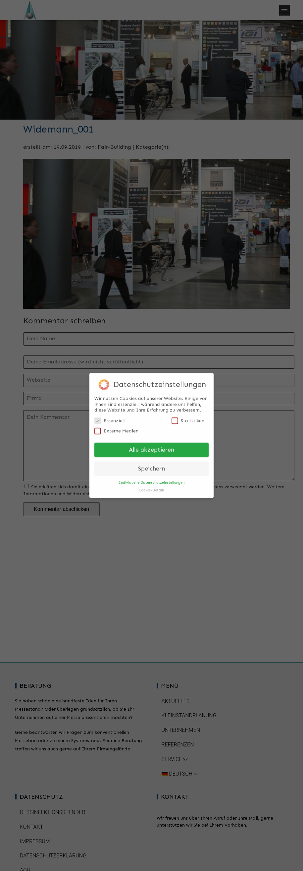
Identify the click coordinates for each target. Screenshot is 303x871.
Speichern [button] (151, 465)
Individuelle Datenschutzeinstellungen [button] (151, 479)
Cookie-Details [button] (152, 487)
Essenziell (109, 417)
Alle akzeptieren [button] (151, 446)
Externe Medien (116, 428)
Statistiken (188, 417)
